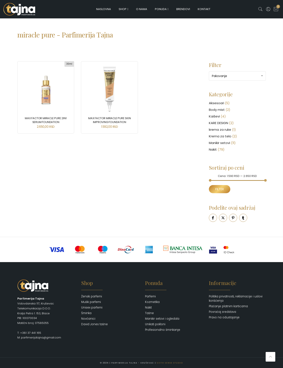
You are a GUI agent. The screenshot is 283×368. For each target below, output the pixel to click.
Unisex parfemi (91, 308)
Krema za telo (220, 136)
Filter (219, 189)
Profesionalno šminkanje (162, 330)
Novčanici (88, 319)
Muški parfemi (91, 302)
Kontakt (204, 9)
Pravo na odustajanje (224, 317)
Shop (122, 9)
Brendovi (183, 9)
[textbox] (237, 76)
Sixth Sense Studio (170, 362)
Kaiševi (214, 116)
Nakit (213, 149)
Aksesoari (216, 103)
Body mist (217, 109)
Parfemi (150, 296)
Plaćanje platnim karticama (228, 306)
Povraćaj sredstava (222, 312)
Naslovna (103, 9)
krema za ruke (220, 129)
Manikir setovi (219, 143)
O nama (141, 9)
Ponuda (161, 9)
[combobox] (237, 76)
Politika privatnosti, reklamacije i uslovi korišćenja (235, 298)
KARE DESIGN (218, 123)
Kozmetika (152, 302)
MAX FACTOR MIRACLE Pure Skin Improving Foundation (109, 120)
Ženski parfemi (91, 296)
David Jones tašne (94, 324)
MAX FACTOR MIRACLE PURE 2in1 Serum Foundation (45, 120)
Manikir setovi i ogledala (162, 319)
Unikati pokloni (155, 324)
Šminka (86, 313)
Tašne (149, 313)
